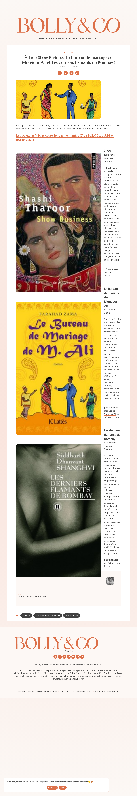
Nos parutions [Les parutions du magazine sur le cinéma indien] (50, 692)
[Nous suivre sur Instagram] (60, 657)
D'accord (62, 787)
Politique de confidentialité (107, 692)
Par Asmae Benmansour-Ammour (47, 615)
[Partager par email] (71, 73)
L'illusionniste (112, 559)
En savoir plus (52, 787)
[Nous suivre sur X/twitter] (64, 657)
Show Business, (113, 269)
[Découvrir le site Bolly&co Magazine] (68, 641)
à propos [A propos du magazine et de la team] (21, 692)
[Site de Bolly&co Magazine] (68, 27)
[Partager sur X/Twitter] (66, 73)
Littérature (69, 53)
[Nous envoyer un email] (78, 657)
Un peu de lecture (71, 615)
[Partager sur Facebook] (60, 73)
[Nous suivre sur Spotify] (69, 657)
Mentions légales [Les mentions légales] (84, 692)
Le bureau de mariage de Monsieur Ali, (111, 410)
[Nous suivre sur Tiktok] (82, 657)
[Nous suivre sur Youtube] (73, 657)
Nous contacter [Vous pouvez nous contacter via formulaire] (67, 692)
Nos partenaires (35, 692)
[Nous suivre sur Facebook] (55, 657)
